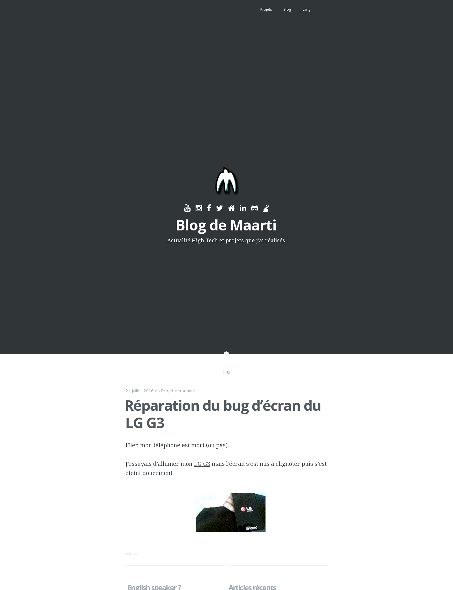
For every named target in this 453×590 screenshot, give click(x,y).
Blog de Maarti (226, 225)
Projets (266, 9)
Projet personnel (178, 390)
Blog (287, 9)
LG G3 (202, 464)
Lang (306, 9)
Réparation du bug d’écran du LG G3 (223, 414)
